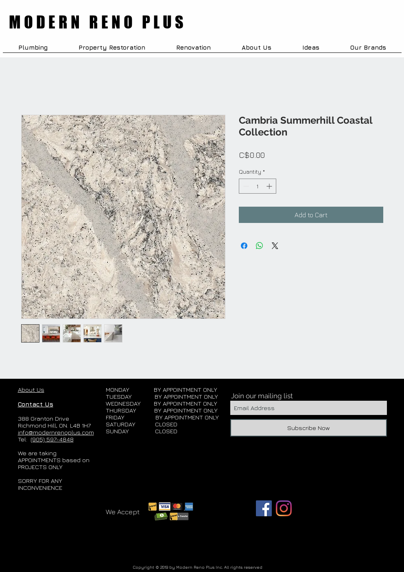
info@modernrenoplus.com (56, 432)
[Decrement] (245, 186)
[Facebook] (264, 508)
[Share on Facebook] (244, 246)
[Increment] (270, 186)
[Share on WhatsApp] (259, 246)
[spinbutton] (257, 186)
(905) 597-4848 (52, 439)
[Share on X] (275, 246)
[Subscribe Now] (308, 428)
